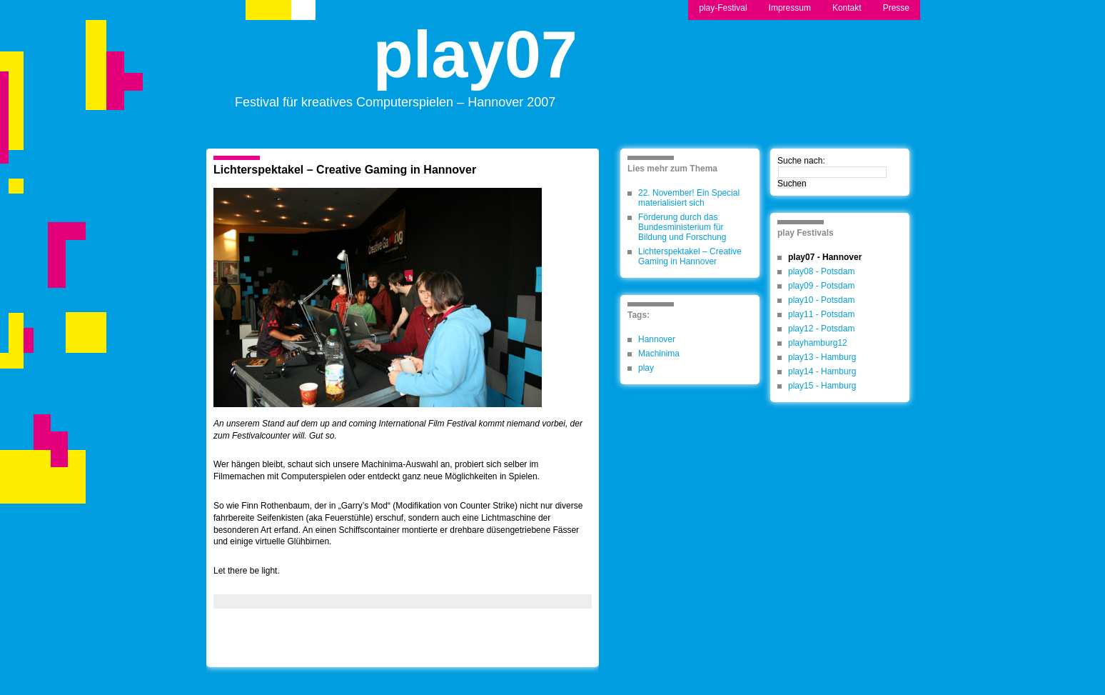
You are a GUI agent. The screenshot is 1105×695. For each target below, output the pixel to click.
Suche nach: (801, 161)
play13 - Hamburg (822, 357)
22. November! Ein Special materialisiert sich (689, 198)
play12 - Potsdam (821, 329)
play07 (475, 67)
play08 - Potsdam (821, 271)
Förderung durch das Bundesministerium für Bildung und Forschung (682, 227)
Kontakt (847, 8)
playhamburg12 (817, 343)
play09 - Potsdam (821, 286)
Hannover (656, 339)
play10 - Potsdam (821, 300)
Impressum (790, 8)
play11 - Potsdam (821, 314)
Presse (896, 8)
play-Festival (723, 8)
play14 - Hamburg (822, 371)
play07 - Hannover (825, 257)
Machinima (659, 354)
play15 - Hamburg (822, 386)
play (646, 368)
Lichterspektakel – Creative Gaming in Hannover (344, 170)
